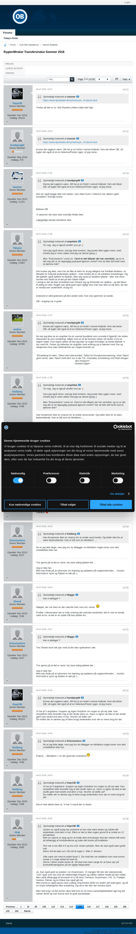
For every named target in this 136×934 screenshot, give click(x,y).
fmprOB (17, 103)
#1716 (126, 378)
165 (124, 906)
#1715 (126, 315)
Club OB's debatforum (29, 45)
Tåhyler (17, 248)
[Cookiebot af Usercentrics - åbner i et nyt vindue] (116, 427)
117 (98, 906)
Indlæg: (13, 118)
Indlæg (10, 64)
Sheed (17, 601)
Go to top (127, 923)
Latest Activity (14, 68)
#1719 (126, 526)
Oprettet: (12, 115)
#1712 (126, 131)
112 (53, 906)
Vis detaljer (117, 493)
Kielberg (17, 391)
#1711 (126, 89)
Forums (7, 32)
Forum (13, 45)
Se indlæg (77, 96)
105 (44, 906)
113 (62, 906)
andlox (17, 329)
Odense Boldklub (50, 45)
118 (106, 906)
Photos (10, 73)
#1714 (126, 234)
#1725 (126, 819)
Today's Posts (11, 38)
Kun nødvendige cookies (25, 504)
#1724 (126, 775)
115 (80, 906)
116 (89, 906)
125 (115, 906)
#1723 (126, 734)
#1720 (126, 587)
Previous (10, 906)
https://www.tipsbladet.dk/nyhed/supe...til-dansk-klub (70, 100)
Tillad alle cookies (111, 504)
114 (71, 906)
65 (36, 906)
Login (127, 2)
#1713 (126, 173)
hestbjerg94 (17, 145)
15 (28, 906)
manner (17, 187)
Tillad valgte (68, 504)
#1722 (126, 690)
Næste (27, 911)
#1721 (126, 629)
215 (8, 911)
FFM (17, 832)
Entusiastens (17, 540)
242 (17, 911)
